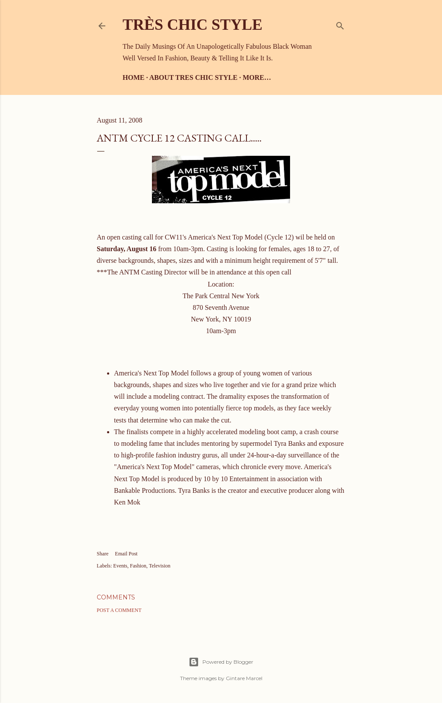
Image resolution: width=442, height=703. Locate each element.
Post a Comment (119, 610)
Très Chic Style (192, 24)
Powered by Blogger (221, 662)
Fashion (138, 566)
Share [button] (102, 554)
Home (134, 77)
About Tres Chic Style (193, 77)
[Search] (340, 24)
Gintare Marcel (244, 678)
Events (120, 566)
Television (159, 566)
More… (257, 77)
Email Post (126, 554)
